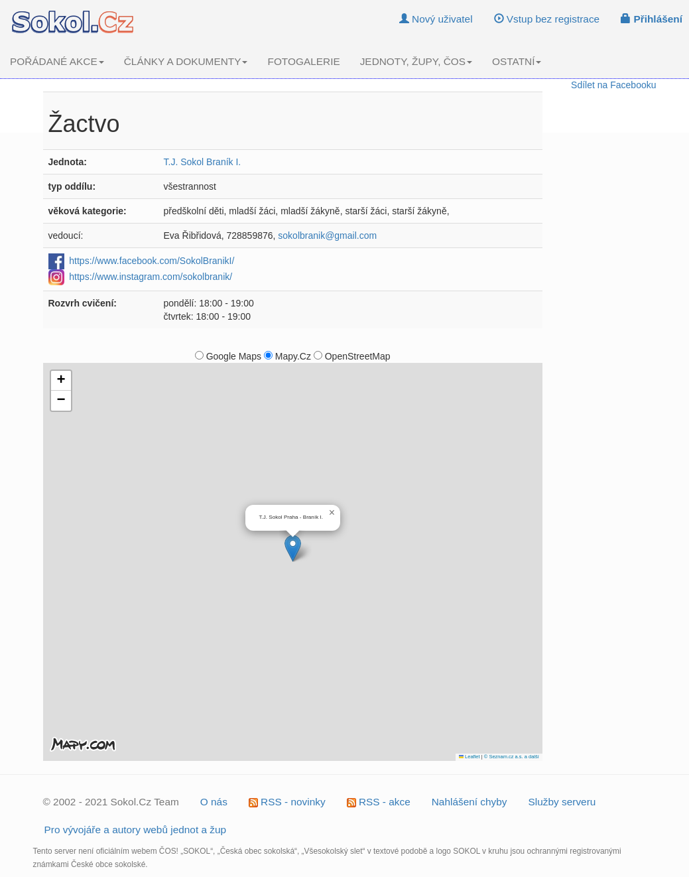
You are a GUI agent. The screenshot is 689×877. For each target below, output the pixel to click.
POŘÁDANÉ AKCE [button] (57, 61)
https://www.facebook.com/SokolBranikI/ (151, 260)
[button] (292, 548)
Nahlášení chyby (469, 801)
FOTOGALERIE (303, 61)
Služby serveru (562, 801)
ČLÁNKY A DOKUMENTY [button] (186, 61)
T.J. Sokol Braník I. (202, 162)
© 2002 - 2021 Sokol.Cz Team (111, 801)
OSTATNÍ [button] (516, 61)
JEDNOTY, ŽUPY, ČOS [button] (416, 61)
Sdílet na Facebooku (613, 85)
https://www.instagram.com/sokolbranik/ (150, 276)
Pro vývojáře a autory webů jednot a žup (135, 829)
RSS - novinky (287, 801)
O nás (213, 801)
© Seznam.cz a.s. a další (511, 757)
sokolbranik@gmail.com (327, 235)
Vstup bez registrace (547, 19)
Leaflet (469, 757)
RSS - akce (378, 801)
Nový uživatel (436, 19)
